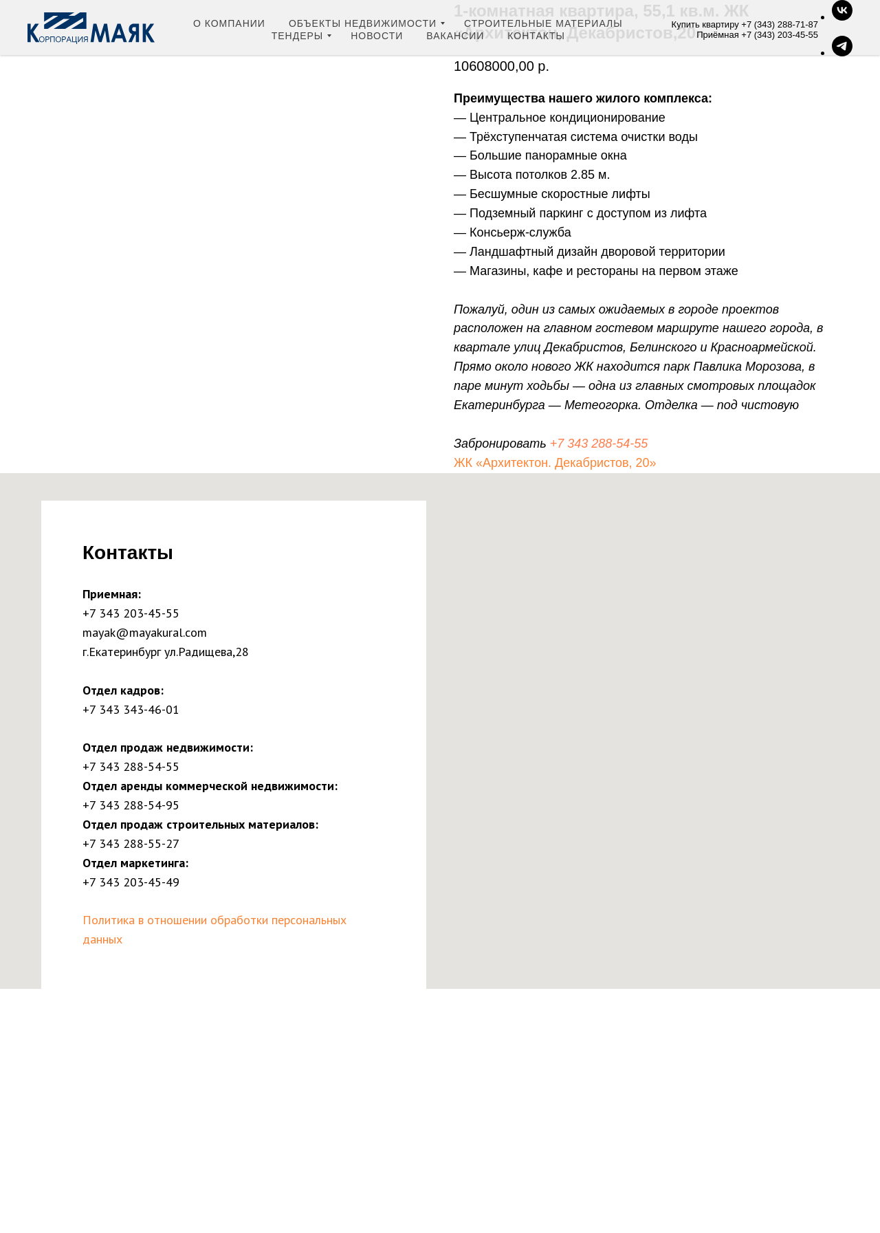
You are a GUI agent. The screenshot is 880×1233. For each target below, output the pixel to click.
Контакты (536, 35)
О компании (229, 23)
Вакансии (455, 35)
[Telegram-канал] (842, 52)
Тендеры (298, 35)
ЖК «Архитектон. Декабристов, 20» (555, 463)
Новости (377, 35)
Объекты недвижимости (363, 23)
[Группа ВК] (842, 17)
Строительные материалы (543, 23)
